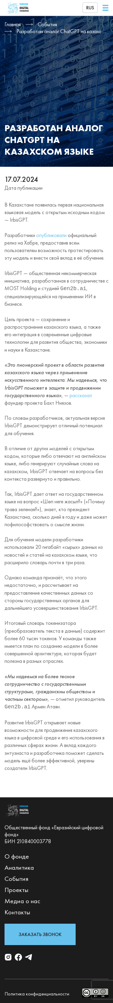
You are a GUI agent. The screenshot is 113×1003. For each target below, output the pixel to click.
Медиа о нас (22, 899)
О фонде (17, 855)
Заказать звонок (40, 933)
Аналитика (19, 866)
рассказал (81, 394)
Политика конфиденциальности (37, 992)
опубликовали (51, 235)
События (16, 877)
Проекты (16, 888)
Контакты (17, 910)
